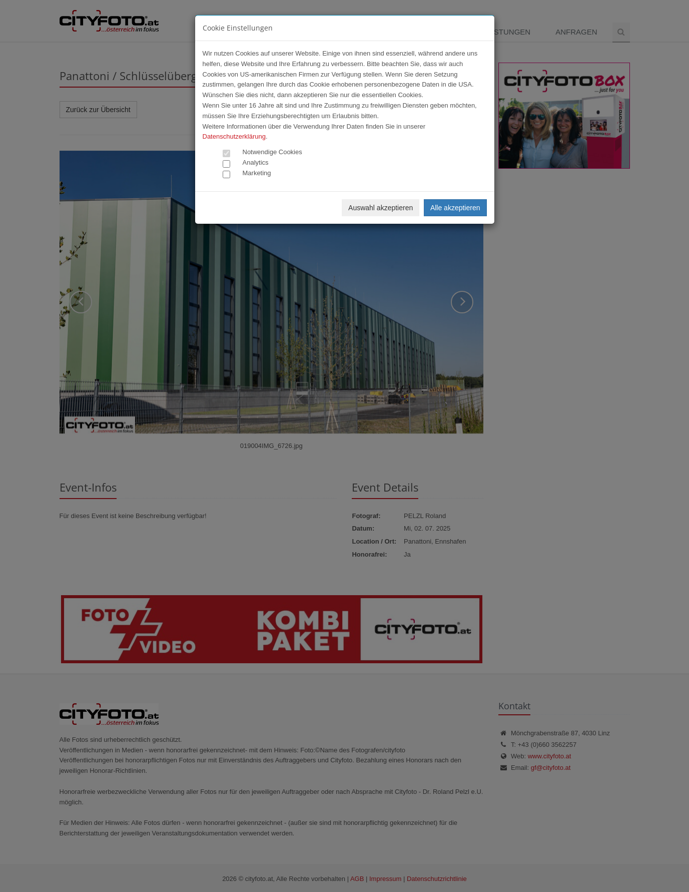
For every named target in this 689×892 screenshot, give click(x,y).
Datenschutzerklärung (234, 136)
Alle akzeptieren (455, 208)
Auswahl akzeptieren (380, 208)
